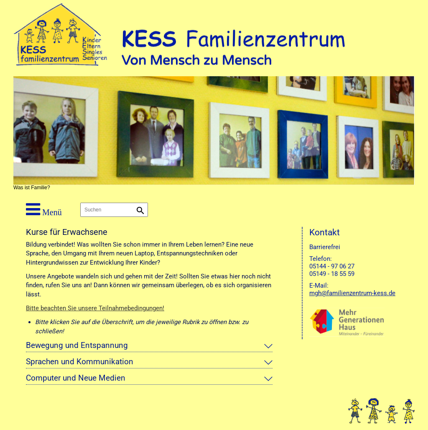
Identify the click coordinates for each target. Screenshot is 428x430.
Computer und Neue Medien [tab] (75, 378)
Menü (44, 209)
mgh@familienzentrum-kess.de (352, 293)
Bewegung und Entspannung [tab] (77, 345)
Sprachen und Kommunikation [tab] (79, 361)
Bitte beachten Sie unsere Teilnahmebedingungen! (95, 308)
